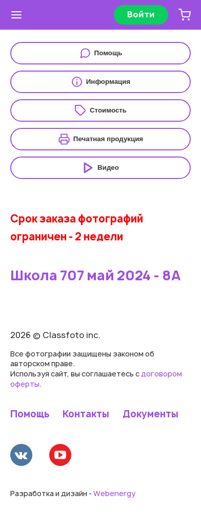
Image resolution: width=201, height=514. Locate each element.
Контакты (86, 414)
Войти (141, 14)
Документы (150, 414)
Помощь (29, 414)
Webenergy (114, 493)
